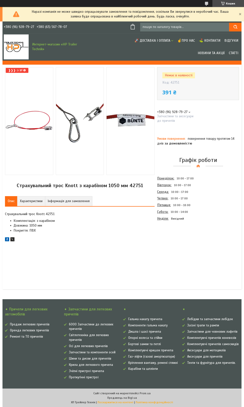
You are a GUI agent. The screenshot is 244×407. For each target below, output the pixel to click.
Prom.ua (145, 393)
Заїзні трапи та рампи (203, 325)
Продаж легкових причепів (30, 324)
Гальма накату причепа (145, 319)
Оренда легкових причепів (29, 330)
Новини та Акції (211, 53)
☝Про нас (186, 40)
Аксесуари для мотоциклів (206, 350)
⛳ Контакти (209, 40)
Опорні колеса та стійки (145, 338)
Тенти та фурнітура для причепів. (211, 363)
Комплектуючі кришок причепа (150, 350)
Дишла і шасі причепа (144, 332)
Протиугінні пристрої (84, 377)
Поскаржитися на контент (115, 402)
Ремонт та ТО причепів (26, 337)
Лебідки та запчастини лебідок (210, 319)
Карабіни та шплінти (143, 369)
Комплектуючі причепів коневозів (211, 338)
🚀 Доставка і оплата (152, 40)
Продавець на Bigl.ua (122, 398)
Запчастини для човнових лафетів (212, 332)
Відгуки (231, 40)
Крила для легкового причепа (91, 365)
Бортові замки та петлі (144, 344)
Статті (233, 53)
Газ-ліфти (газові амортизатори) (151, 357)
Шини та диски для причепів (90, 359)
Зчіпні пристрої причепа (86, 371)
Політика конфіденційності (154, 402)
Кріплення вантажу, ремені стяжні (153, 363)
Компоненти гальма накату (148, 325)
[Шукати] (235, 27)
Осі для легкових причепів (88, 346)
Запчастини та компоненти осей (92, 352)
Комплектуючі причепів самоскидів (213, 344)
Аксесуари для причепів (205, 357)
